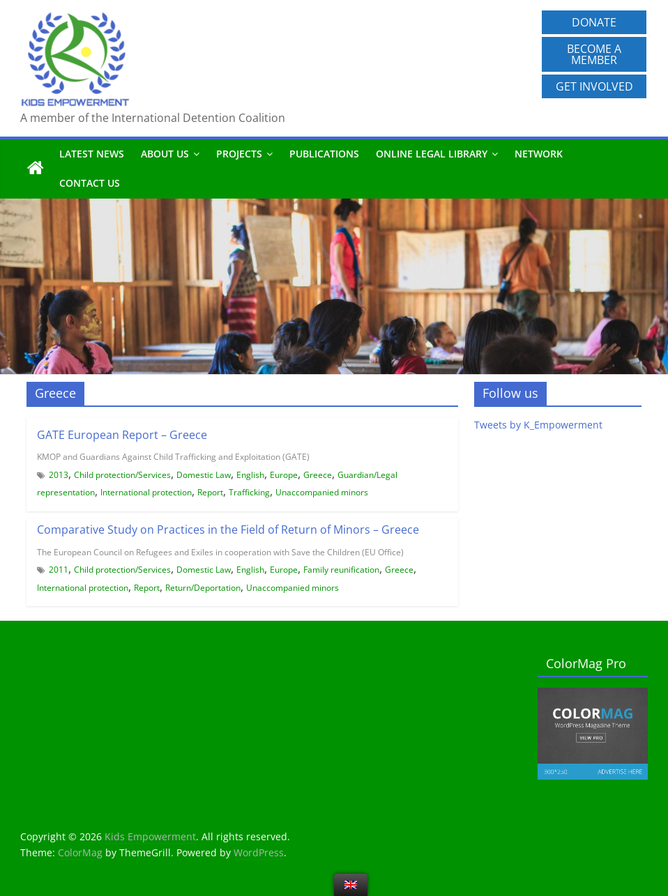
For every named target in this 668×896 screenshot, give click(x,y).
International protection (146, 492)
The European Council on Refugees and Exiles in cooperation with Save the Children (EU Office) (220, 552)
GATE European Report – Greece (122, 434)
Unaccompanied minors (321, 492)
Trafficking (249, 492)
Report (210, 492)
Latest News (91, 153)
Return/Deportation (203, 588)
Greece (317, 475)
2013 (58, 475)
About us (165, 153)
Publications (324, 153)
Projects (239, 153)
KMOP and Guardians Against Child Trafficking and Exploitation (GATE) (173, 457)
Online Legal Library (431, 153)
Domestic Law (203, 475)
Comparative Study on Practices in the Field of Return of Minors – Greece (228, 529)
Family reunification (341, 570)
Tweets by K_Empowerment (538, 424)
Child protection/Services (122, 475)
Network (539, 153)
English (250, 475)
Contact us (89, 183)
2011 (58, 570)
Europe (284, 475)
